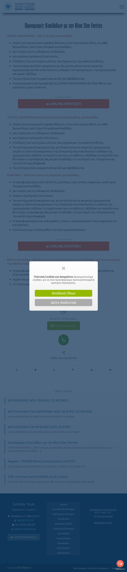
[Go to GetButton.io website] (120, 569)
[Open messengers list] (120, 563)
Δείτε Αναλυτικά (63, 302)
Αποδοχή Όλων (63, 293)
